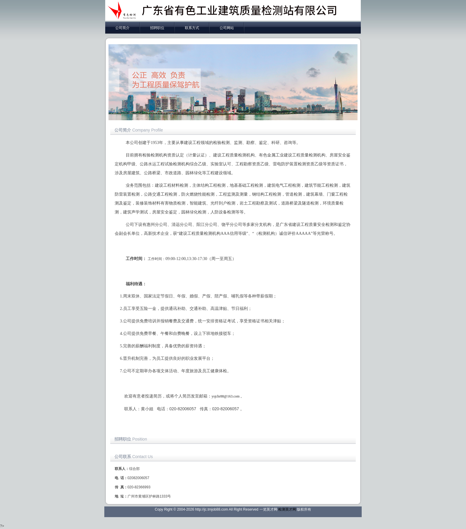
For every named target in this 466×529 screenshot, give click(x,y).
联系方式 (192, 28)
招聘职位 (157, 28)
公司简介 (122, 28)
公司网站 (227, 28)
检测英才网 (287, 509)
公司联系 (122, 456)
